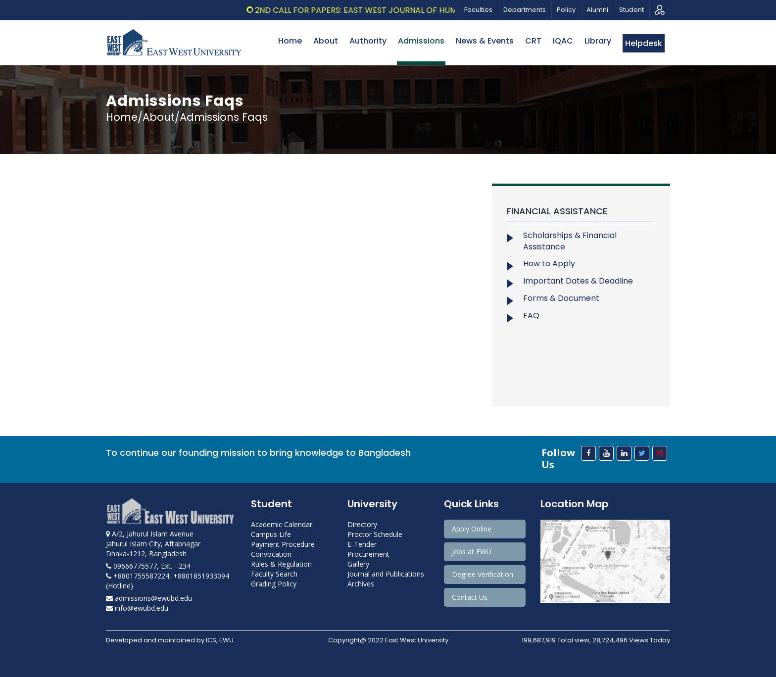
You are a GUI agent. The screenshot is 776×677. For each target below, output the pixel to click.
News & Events (485, 41)
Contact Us (469, 597)
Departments (524, 9)
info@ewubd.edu (137, 608)
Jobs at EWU (471, 551)
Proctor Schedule (374, 534)
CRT (533, 41)
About (325, 41)
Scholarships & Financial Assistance (570, 241)
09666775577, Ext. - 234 (148, 566)
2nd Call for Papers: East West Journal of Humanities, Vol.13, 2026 (402, 10)
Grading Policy (273, 583)
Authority (368, 41)
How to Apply (549, 263)
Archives (360, 583)
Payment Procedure (283, 544)
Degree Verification (482, 574)
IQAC (563, 41)
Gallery (358, 564)
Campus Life (271, 534)
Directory (362, 524)
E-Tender (362, 544)
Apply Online (471, 528)
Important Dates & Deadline (578, 281)
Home (290, 41)
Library (597, 41)
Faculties (478, 9)
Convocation (271, 554)
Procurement (368, 554)
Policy (566, 9)
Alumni (597, 9)
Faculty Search (274, 574)
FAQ (531, 315)
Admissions (421, 41)
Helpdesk (643, 43)
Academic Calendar (281, 524)
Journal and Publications (385, 574)
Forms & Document (561, 298)
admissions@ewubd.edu (149, 598)
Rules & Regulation (281, 564)
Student (631, 9)
